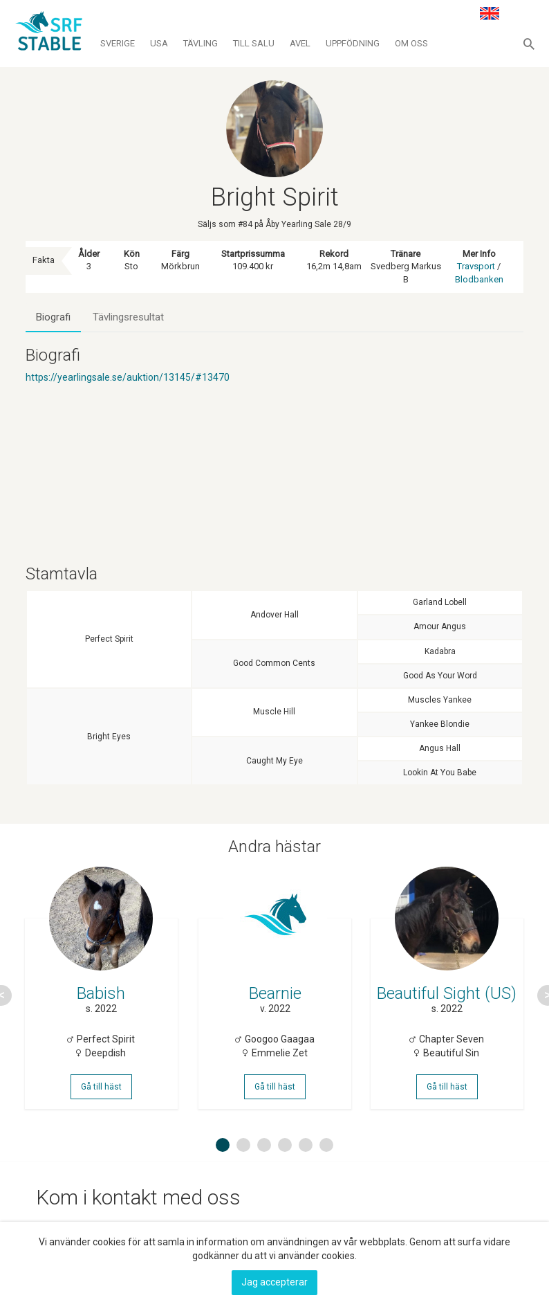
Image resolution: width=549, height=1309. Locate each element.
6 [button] (326, 1150)
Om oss (411, 43)
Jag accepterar (274, 1282)
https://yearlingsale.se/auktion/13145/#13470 (128, 377)
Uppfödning (353, 43)
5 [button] (305, 1150)
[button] (529, 43)
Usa (159, 43)
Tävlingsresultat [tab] (128, 317)
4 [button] (285, 1150)
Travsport (476, 266)
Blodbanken (479, 279)
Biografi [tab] (53, 317)
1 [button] (222, 1150)
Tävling (200, 43)
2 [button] (243, 1150)
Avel (300, 43)
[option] (101, 998)
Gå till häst (102, 1090)
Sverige (117, 43)
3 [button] (264, 1150)
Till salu (253, 43)
